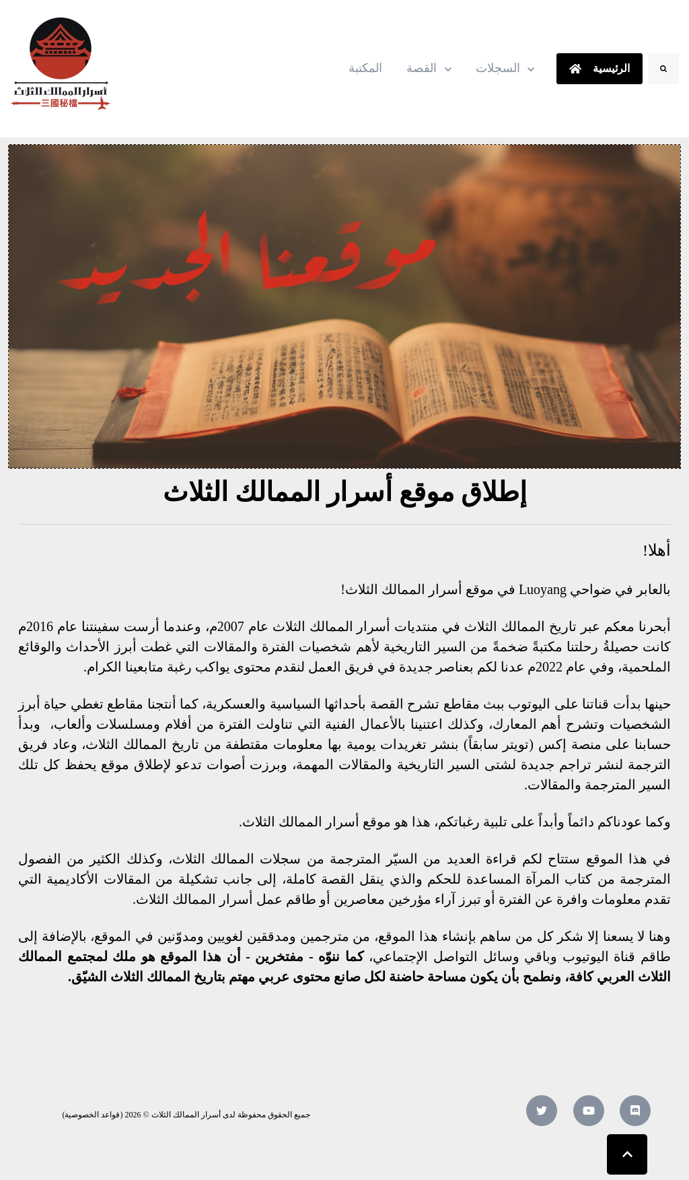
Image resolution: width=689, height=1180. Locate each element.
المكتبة (365, 68)
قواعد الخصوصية (92, 1114)
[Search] (663, 68)
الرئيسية (599, 68)
